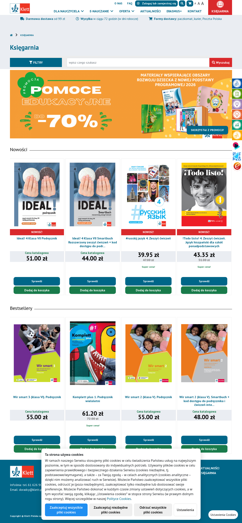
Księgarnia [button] (220, 11)
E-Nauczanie (100, 11)
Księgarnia (27, 35)
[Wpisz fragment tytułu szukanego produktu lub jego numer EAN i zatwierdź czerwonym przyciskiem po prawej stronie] (138, 62)
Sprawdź (37, 281)
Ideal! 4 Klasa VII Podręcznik (37, 238)
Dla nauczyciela (67, 11)
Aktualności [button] (150, 11)
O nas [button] (118, 3)
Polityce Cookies (119, 499)
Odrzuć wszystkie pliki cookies (153, 509)
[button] (182, 3)
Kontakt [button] (195, 11)
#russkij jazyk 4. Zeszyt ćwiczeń (148, 238)
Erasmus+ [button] (174, 11)
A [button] (195, 3)
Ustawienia (185, 510)
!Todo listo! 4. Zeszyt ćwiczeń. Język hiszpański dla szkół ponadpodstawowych (204, 242)
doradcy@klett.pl (31, 490)
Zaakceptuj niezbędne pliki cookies (111, 509)
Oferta (125, 11)
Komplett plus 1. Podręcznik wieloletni (93, 399)
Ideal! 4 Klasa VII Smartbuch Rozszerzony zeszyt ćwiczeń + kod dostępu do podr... (93, 242)
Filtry (36, 62)
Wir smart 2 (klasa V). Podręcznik (148, 397)
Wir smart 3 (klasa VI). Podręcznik (37, 397)
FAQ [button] (129, 3)
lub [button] (156, 3)
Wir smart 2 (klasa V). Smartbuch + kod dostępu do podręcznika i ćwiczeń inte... (205, 400)
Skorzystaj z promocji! (207, 130)
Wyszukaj (220, 62)
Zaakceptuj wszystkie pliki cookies (66, 509)
